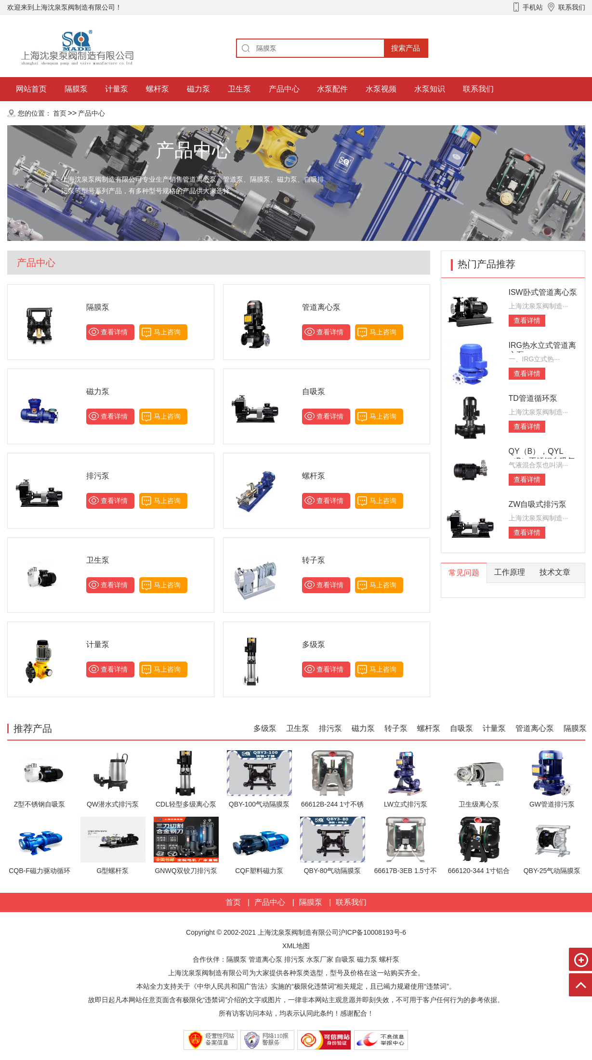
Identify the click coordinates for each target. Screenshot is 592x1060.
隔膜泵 (76, 89)
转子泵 (313, 560)
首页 (59, 113)
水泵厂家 (319, 959)
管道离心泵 (321, 307)
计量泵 (116, 89)
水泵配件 (332, 89)
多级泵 (313, 644)
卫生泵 (239, 89)
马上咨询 (167, 332)
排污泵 (97, 476)
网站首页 (31, 89)
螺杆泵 (157, 89)
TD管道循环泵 (533, 398)
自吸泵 (313, 391)
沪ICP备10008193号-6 (372, 932)
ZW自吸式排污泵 (538, 504)
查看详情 (114, 332)
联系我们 (478, 89)
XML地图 (296, 946)
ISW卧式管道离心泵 (543, 292)
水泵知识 (429, 89)
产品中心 (284, 89)
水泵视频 (381, 89)
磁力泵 (198, 89)
